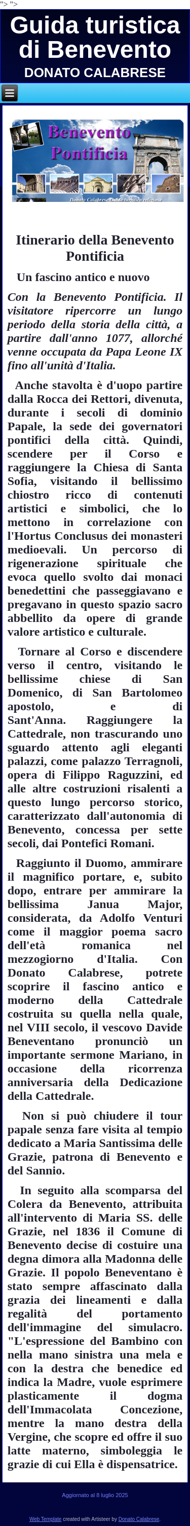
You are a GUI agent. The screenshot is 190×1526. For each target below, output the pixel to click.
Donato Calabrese (139, 1519)
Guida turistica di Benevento (95, 37)
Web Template (45, 1519)
